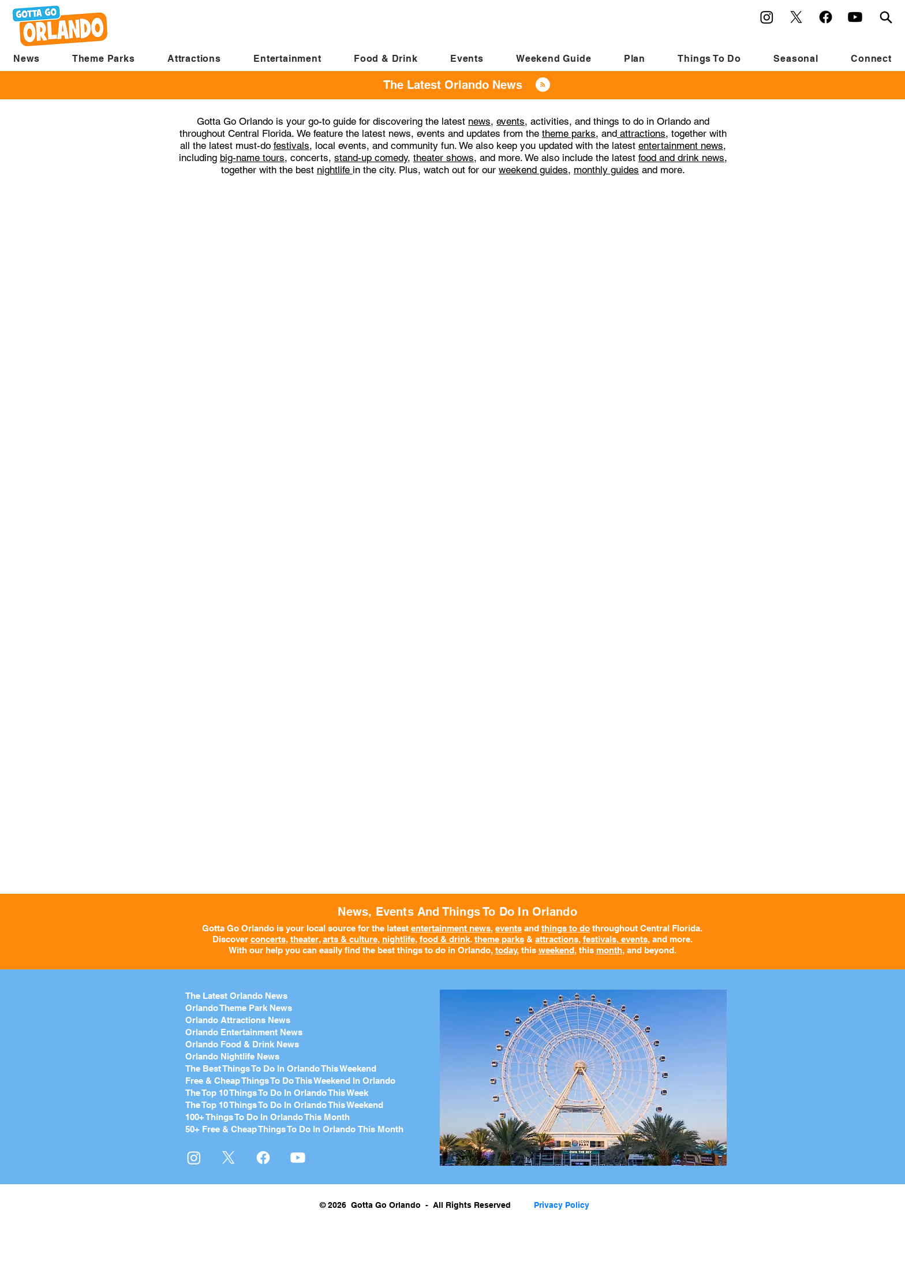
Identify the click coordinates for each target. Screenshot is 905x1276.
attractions (641, 133)
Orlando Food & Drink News (242, 1044)
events (510, 121)
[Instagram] (766, 17)
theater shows (443, 157)
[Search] (885, 17)
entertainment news (680, 145)
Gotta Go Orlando (238, 928)
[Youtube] (855, 17)
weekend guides (533, 170)
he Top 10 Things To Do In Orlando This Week (279, 1093)
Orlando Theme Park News (238, 1008)
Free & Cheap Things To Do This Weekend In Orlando (290, 1080)
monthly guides (606, 170)
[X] (796, 17)
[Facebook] (825, 17)
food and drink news (681, 157)
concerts (268, 939)
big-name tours (252, 157)
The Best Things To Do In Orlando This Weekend (280, 1068)
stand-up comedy (370, 157)
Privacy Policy (561, 1205)
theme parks (569, 133)
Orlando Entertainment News (243, 1032)
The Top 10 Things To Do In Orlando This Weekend (284, 1105)
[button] (103, 58)
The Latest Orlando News (236, 996)
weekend (556, 950)
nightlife (335, 170)
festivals (291, 145)
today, (507, 950)
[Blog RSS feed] (543, 85)
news (479, 121)
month (609, 950)
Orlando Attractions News (237, 1020)
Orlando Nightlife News (232, 1056)
